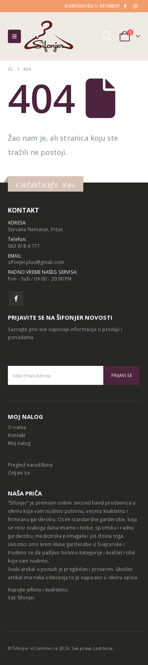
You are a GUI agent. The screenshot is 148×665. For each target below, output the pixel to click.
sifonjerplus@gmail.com (36, 262)
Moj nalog (19, 443)
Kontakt (16, 435)
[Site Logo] (48, 36)
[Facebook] (124, 6)
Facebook (16, 298)
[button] (14, 36)
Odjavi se (19, 472)
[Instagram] (135, 6)
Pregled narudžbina (30, 465)
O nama (17, 427)
